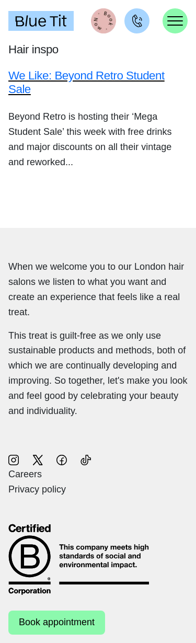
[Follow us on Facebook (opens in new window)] (61, 459)
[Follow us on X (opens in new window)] (37, 459)
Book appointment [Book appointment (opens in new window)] (57, 622)
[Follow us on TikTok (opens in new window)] (85, 459)
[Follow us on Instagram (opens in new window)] (13, 459)
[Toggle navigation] (175, 20)
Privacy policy (37, 489)
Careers (25, 474)
